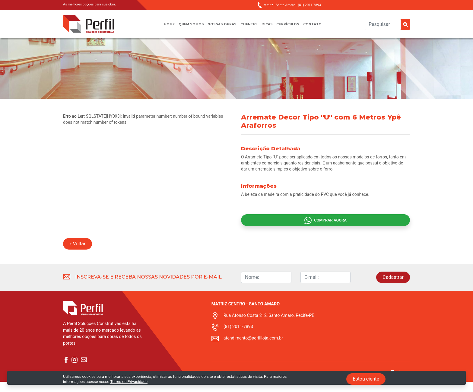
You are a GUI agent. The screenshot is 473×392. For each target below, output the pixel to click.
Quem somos (185, 27)
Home (161, 27)
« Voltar (77, 254)
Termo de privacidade (230, 388)
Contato (320, 27)
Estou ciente (366, 379)
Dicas (269, 27)
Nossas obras (219, 27)
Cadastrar (393, 287)
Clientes (249, 27)
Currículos (293, 27)
